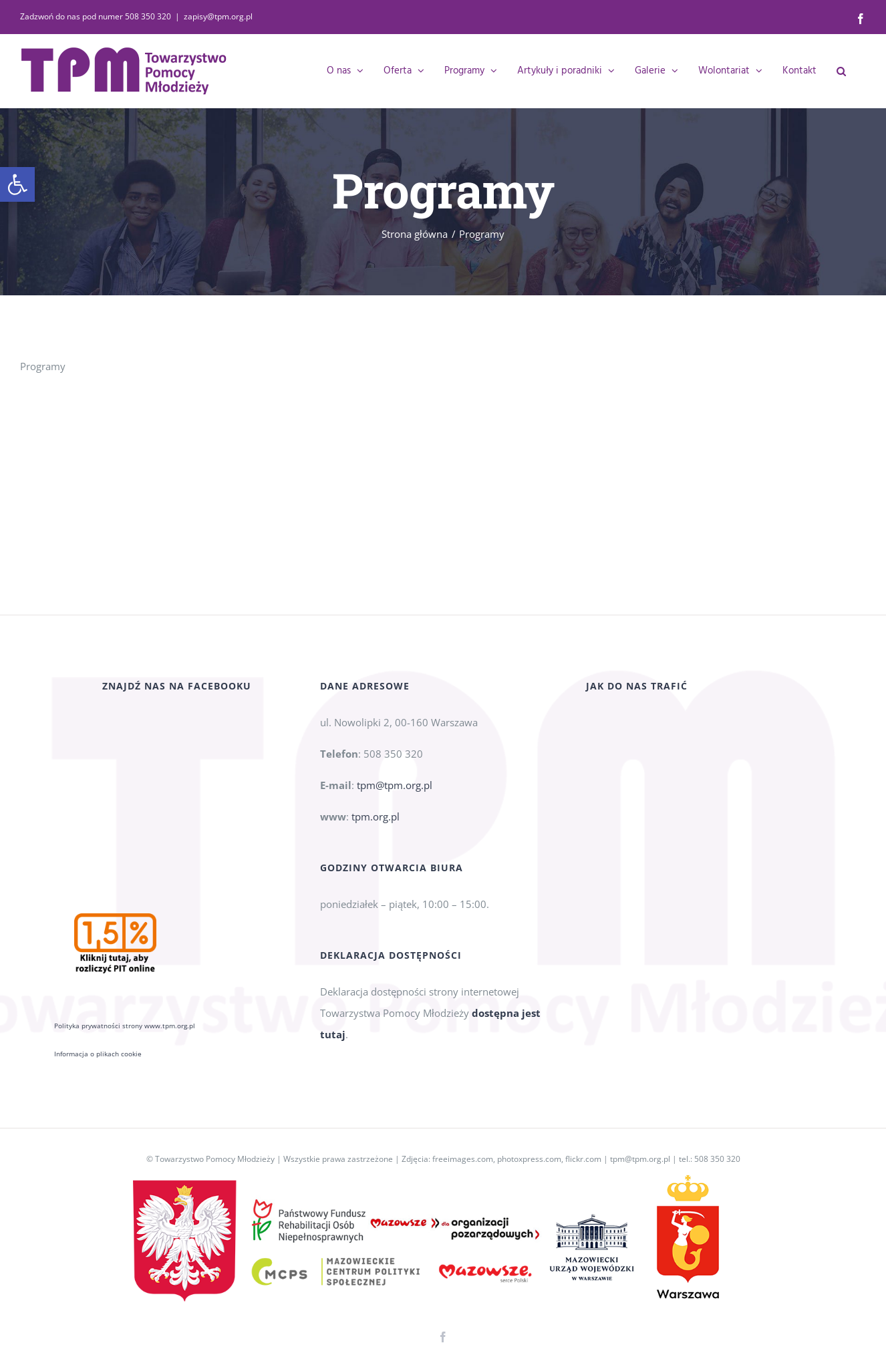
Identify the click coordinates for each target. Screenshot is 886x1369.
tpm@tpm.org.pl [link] (394, 801)
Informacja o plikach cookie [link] (98, 923)
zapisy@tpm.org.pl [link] (218, 16)
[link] (17, 184)
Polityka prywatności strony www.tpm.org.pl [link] (124, 895)
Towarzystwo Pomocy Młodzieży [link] (215, 1159)
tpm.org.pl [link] (375, 832)
